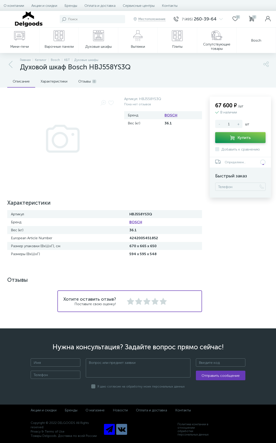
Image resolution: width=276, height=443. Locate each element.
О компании (14, 5)
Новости (120, 410)
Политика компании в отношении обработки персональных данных (193, 429)
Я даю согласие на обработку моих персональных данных (141, 386)
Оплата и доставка (100, 5)
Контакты (169, 5)
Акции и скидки (44, 5)
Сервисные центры (139, 5)
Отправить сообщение (221, 375)
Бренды (70, 5)
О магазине (95, 410)
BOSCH (171, 115)
